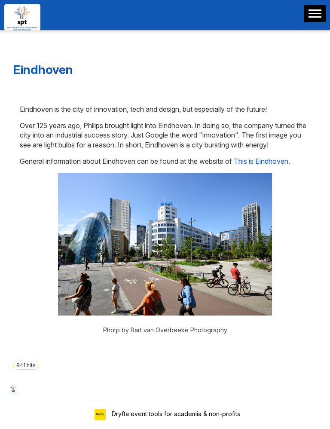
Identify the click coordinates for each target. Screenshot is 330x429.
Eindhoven (43, 69)
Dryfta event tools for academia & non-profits (175, 413)
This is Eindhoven (261, 161)
